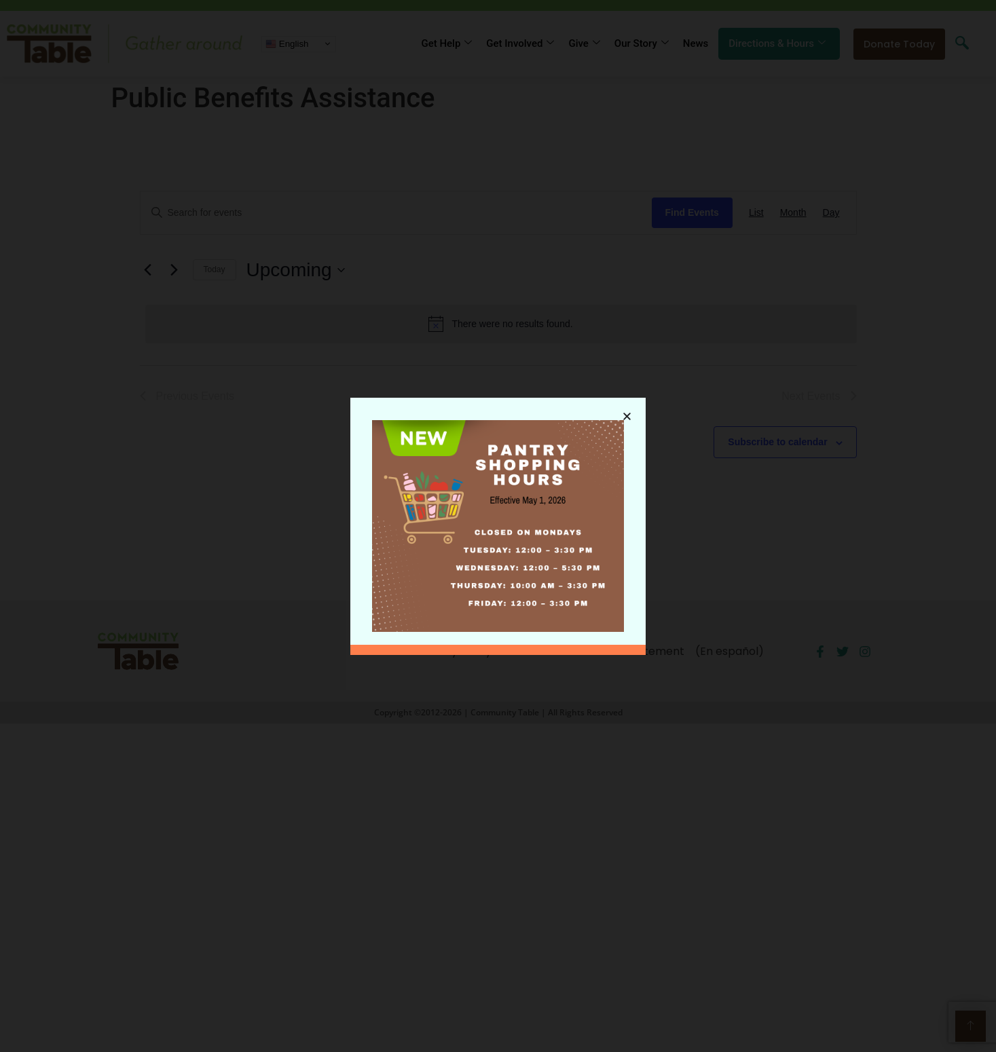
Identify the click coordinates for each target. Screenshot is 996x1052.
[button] (627, 409)
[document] (498, 526)
